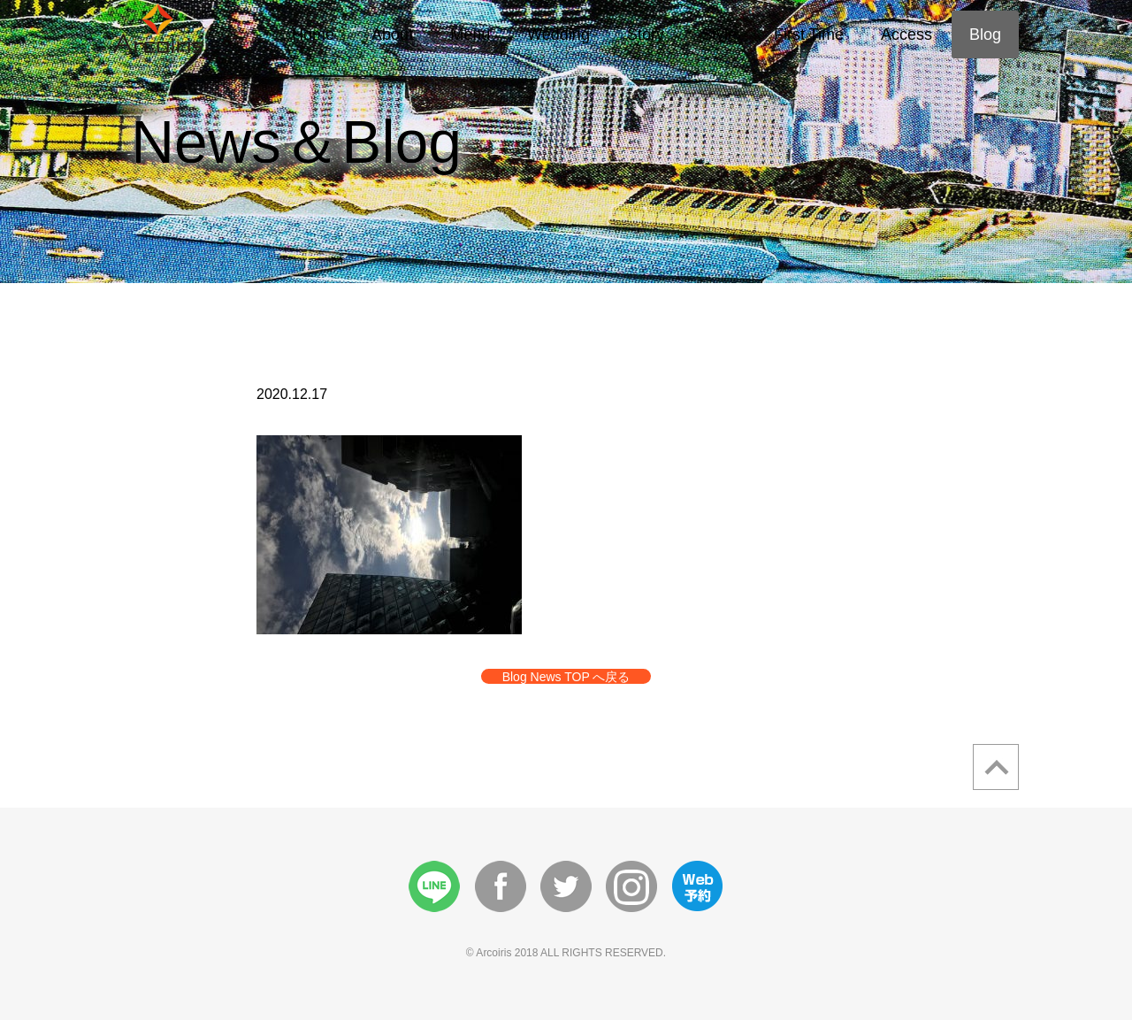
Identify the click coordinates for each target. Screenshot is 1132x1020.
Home (313, 34)
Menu (470, 34)
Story (645, 34)
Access (906, 34)
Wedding (558, 34)
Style (719, 34)
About (392, 34)
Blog (985, 34)
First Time (809, 34)
